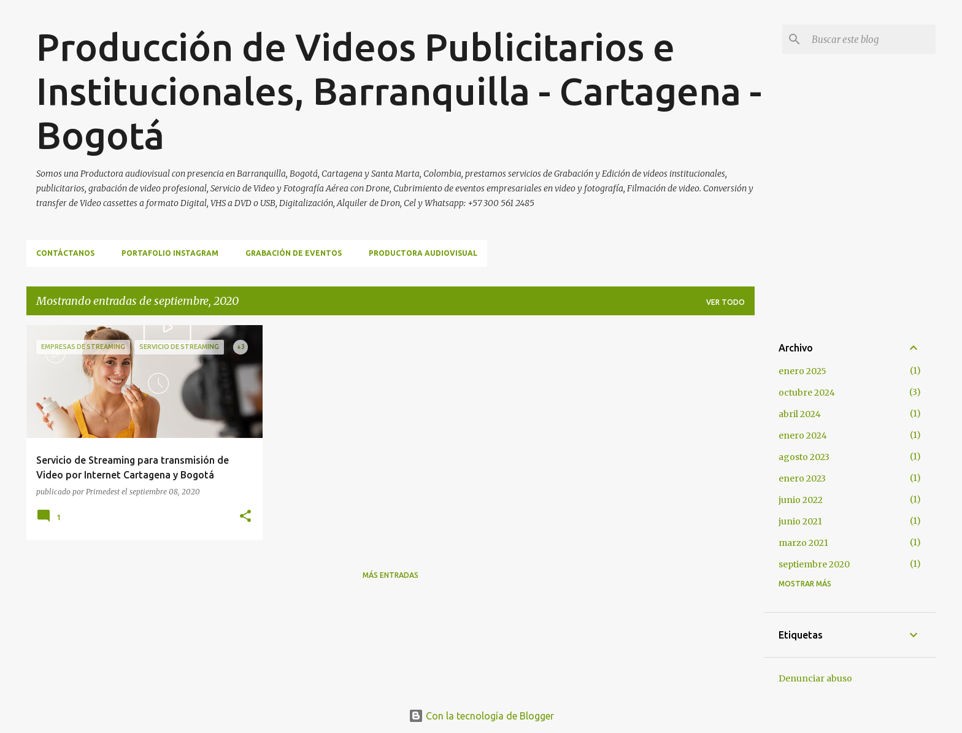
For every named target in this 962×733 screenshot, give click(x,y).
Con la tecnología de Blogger (481, 715)
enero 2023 (802, 478)
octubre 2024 (807, 392)
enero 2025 (802, 371)
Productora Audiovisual (423, 253)
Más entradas (390, 575)
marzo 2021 (803, 542)
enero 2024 (803, 435)
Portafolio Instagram (169, 253)
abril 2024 (800, 414)
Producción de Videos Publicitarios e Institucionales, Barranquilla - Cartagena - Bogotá (398, 90)
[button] (245, 516)
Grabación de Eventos (293, 253)
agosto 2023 (804, 456)
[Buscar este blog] (871, 39)
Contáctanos (65, 253)
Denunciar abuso (815, 678)
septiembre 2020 (814, 564)
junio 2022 (801, 499)
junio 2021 (800, 521)
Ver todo (725, 302)
